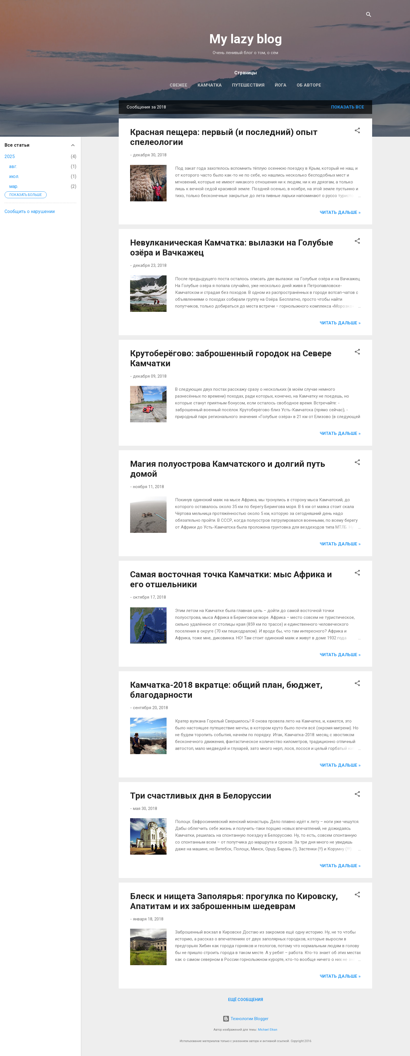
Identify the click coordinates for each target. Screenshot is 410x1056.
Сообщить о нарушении (30, 211)
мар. (13, 186)
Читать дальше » (340, 212)
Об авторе (309, 85)
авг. (13, 166)
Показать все (347, 107)
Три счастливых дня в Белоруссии (200, 796)
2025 (10, 156)
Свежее (178, 85)
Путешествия (248, 85)
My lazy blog (245, 38)
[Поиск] (368, 15)
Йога (280, 85)
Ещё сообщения (245, 999)
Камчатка (210, 85)
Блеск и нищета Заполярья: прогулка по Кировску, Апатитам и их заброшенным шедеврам (234, 901)
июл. (14, 176)
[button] (357, 131)
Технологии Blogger (245, 1018)
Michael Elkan (267, 1030)
